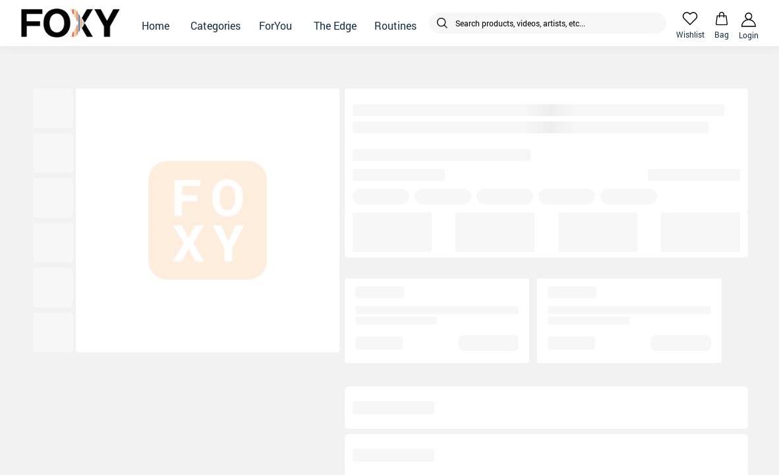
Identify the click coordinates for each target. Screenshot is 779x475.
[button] (155, 23)
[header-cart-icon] (722, 18)
